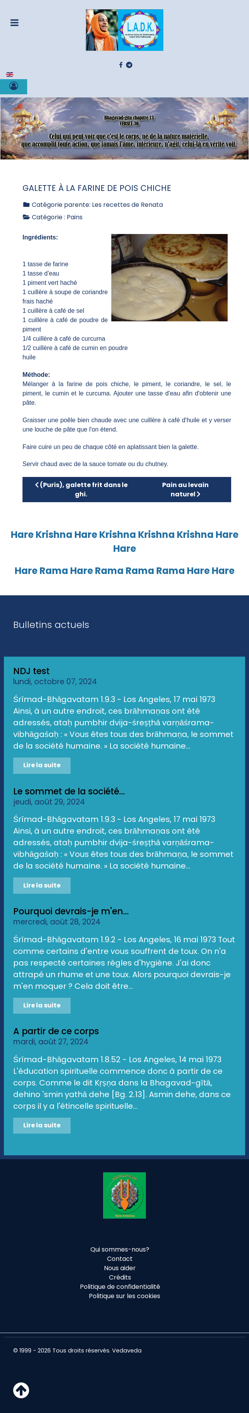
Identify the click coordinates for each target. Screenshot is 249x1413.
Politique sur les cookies (124, 1296)
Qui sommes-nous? (119, 1249)
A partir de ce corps (56, 1031)
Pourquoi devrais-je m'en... (71, 911)
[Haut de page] (21, 1394)
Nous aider (120, 1268)
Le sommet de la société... (69, 791)
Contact (120, 1258)
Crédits (120, 1277)
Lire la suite (42, 765)
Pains (75, 217)
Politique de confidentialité (120, 1286)
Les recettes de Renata (127, 204)
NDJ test (31, 671)
